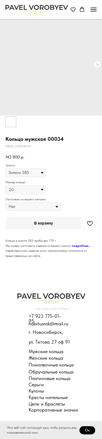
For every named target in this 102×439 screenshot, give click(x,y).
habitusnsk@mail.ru (48, 323)
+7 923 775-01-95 (45, 318)
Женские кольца (46, 358)
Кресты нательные (48, 397)
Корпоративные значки (53, 410)
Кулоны (36, 391)
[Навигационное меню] (94, 9)
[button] (73, 9)
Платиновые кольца (49, 378)
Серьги (36, 384)
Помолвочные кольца (51, 365)
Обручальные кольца (51, 372)
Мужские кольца (46, 351)
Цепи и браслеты (47, 404)
